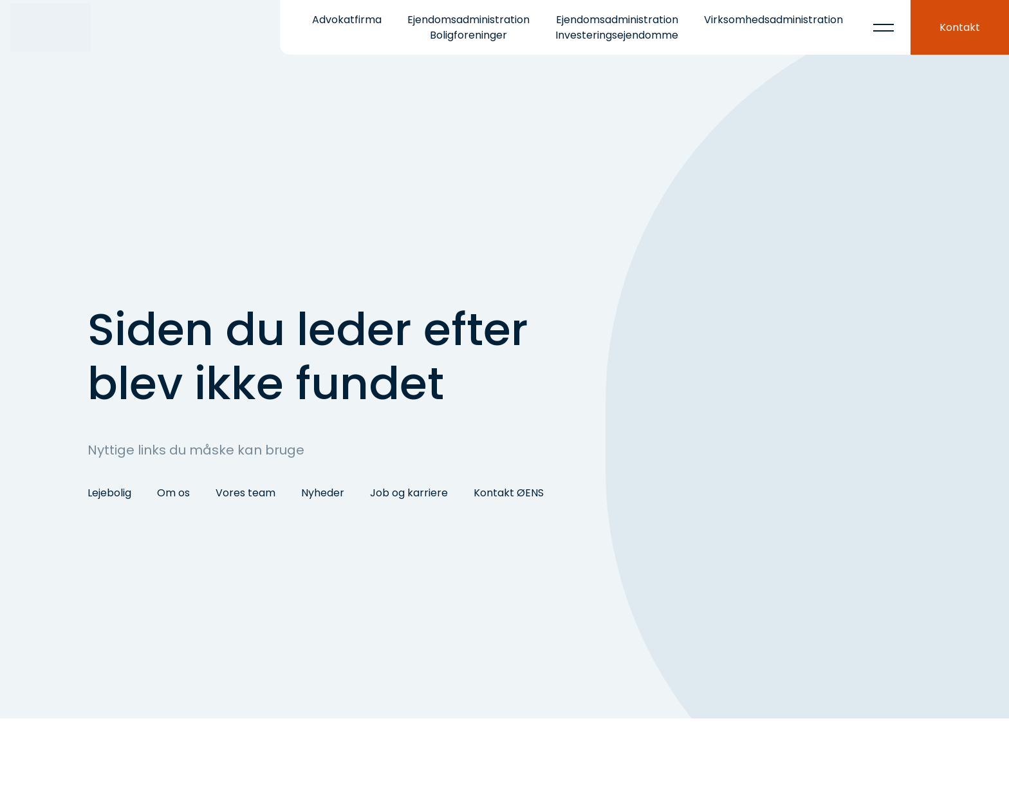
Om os (173, 492)
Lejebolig (109, 492)
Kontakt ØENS (509, 492)
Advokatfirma (347, 19)
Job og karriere (409, 492)
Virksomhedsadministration (773, 19)
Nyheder (322, 492)
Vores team (245, 492)
